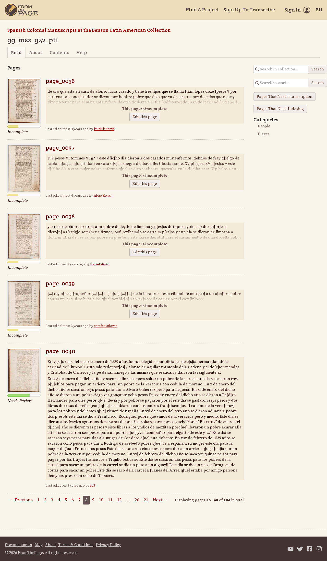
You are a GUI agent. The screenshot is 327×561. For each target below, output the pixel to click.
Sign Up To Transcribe (249, 9)
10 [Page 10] (101, 500)
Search (317, 69)
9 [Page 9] (93, 500)
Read (16, 52)
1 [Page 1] (38, 500)
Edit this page (145, 116)
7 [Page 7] (79, 500)
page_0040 (60, 351)
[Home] (21, 10)
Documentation (18, 544)
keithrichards (104, 129)
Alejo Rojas (102, 195)
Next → (160, 500)
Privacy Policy (108, 544)
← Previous (21, 500)
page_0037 (60, 147)
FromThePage (30, 552)
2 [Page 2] (45, 500)
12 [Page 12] (119, 500)
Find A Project (202, 9)
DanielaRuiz (99, 264)
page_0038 (60, 216)
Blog (39, 544)
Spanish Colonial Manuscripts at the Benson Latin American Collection (89, 30)
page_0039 (60, 283)
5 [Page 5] (66, 500)
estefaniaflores (105, 326)
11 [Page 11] (110, 500)
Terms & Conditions (75, 544)
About (35, 52)
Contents (59, 52)
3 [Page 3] (52, 500)
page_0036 (60, 81)
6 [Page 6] (73, 500)
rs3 (92, 485)
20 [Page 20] (137, 500)
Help (81, 52)
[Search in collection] (281, 69)
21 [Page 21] (146, 500)
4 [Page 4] (59, 500)
